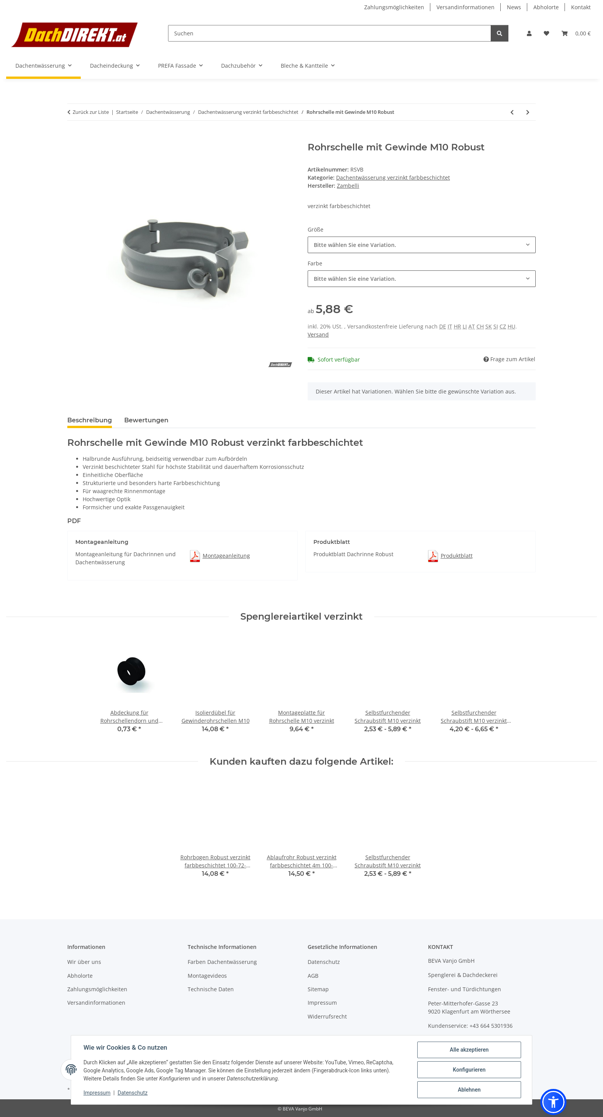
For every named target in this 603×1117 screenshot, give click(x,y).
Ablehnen (469, 1090)
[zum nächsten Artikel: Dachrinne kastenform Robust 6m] (528, 112)
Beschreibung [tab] (89, 420)
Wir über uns (84, 961)
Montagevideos (207, 975)
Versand (318, 334)
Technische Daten (211, 989)
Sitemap (318, 989)
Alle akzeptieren (469, 1050)
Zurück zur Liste (91, 111)
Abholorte (546, 7)
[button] (529, 33)
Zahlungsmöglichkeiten (394, 7)
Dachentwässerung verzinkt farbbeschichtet (393, 177)
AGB (313, 975)
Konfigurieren (469, 1070)
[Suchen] (329, 33)
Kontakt (581, 7)
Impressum (96, 1093)
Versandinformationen (465, 7)
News (514, 7)
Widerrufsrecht (327, 1016)
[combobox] (422, 245)
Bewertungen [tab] (146, 420)
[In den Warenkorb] (73, 137)
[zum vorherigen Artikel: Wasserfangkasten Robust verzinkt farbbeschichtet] (512, 112)
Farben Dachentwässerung (222, 961)
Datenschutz (133, 1093)
